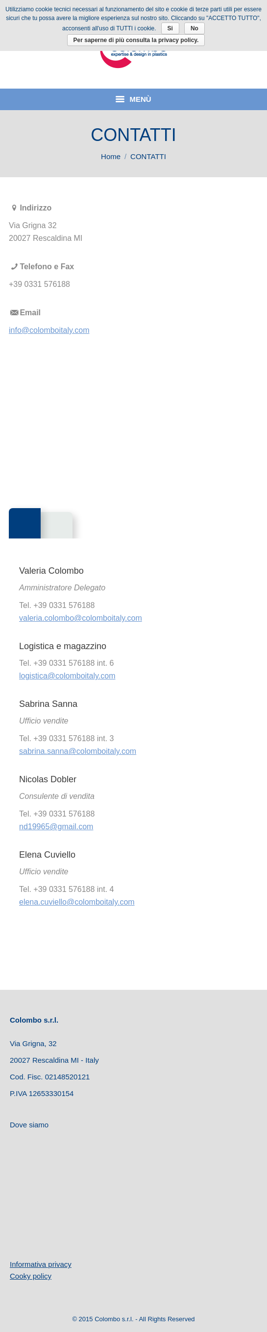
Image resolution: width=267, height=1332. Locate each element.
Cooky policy (30, 1276)
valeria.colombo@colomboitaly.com (80, 618)
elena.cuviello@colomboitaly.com (77, 902)
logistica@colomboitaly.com (67, 676)
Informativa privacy (41, 1264)
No (194, 28)
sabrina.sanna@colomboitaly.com (77, 751)
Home (111, 156)
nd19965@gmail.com (56, 826)
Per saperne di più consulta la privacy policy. (136, 40)
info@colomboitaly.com (49, 330)
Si (170, 28)
